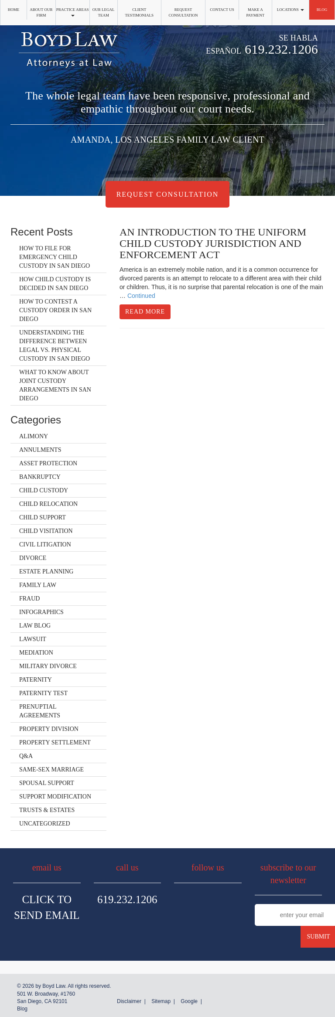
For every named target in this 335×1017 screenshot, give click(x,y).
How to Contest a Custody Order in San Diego (55, 310)
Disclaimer (129, 1001)
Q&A (26, 756)
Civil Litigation (45, 544)
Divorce (32, 558)
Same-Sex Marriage (51, 769)
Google (189, 1001)
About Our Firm (41, 12)
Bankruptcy (40, 477)
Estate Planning (46, 571)
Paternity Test (43, 693)
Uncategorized (44, 823)
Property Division (49, 729)
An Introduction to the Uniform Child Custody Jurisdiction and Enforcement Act (213, 243)
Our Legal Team (103, 12)
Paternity (35, 679)
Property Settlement (55, 742)
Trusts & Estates (47, 810)
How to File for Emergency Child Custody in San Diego (54, 257)
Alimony (33, 436)
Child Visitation (46, 531)
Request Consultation (183, 12)
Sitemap (161, 1001)
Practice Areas (72, 12)
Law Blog (35, 625)
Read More (145, 311)
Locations (290, 9)
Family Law (37, 585)
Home (14, 9)
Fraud (29, 598)
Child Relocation (48, 504)
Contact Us (222, 9)
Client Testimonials (139, 12)
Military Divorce (48, 666)
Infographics (41, 612)
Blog (322, 9)
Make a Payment (255, 12)
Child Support (42, 517)
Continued (141, 295)
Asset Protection (48, 463)
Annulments (40, 450)
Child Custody (43, 490)
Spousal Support (46, 783)
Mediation (36, 652)
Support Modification (55, 796)
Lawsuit (32, 639)
